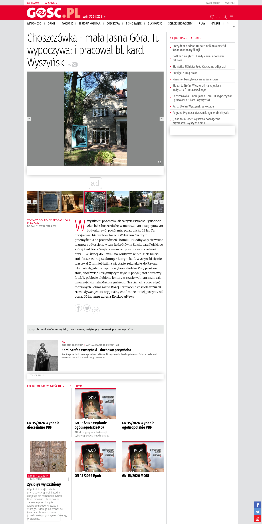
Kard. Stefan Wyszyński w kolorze (193, 106)
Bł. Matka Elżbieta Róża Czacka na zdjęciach (199, 67)
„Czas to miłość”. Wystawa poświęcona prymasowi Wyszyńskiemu (196, 121)
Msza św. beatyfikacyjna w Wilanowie (195, 79)
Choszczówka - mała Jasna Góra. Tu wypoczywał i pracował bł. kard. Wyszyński (202, 98)
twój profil (218, 16)
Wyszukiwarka (224, 16)
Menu (231, 16)
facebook (257, 504)
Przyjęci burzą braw (184, 73)
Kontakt (230, 3)
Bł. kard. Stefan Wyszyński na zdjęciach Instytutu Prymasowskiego (196, 88)
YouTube (257, 518)
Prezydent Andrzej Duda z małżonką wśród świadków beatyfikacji (199, 48)
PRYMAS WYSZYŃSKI (123, 329)
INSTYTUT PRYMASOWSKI (98, 329)
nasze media (213, 3)
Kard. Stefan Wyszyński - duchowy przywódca (96, 350)
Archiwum (51, 3)
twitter (257, 511)
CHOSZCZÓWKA (76, 329)
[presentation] (43, 517)
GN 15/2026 (33, 3)
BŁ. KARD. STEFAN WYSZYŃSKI (52, 329)
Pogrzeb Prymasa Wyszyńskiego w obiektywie (200, 113)
